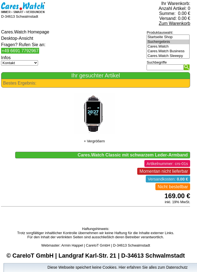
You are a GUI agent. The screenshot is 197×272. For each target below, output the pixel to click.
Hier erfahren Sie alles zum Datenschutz (153, 267)
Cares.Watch (168, 46)
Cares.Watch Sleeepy (168, 56)
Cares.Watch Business (168, 51)
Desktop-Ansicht (17, 38)
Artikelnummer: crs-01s (167, 163)
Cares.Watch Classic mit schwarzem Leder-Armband (133, 155)
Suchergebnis (168, 42)
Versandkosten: (168, 179)
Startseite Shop (168, 37)
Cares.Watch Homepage (25, 32)
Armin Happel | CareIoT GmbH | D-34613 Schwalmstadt (105, 245)
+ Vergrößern (94, 141)
